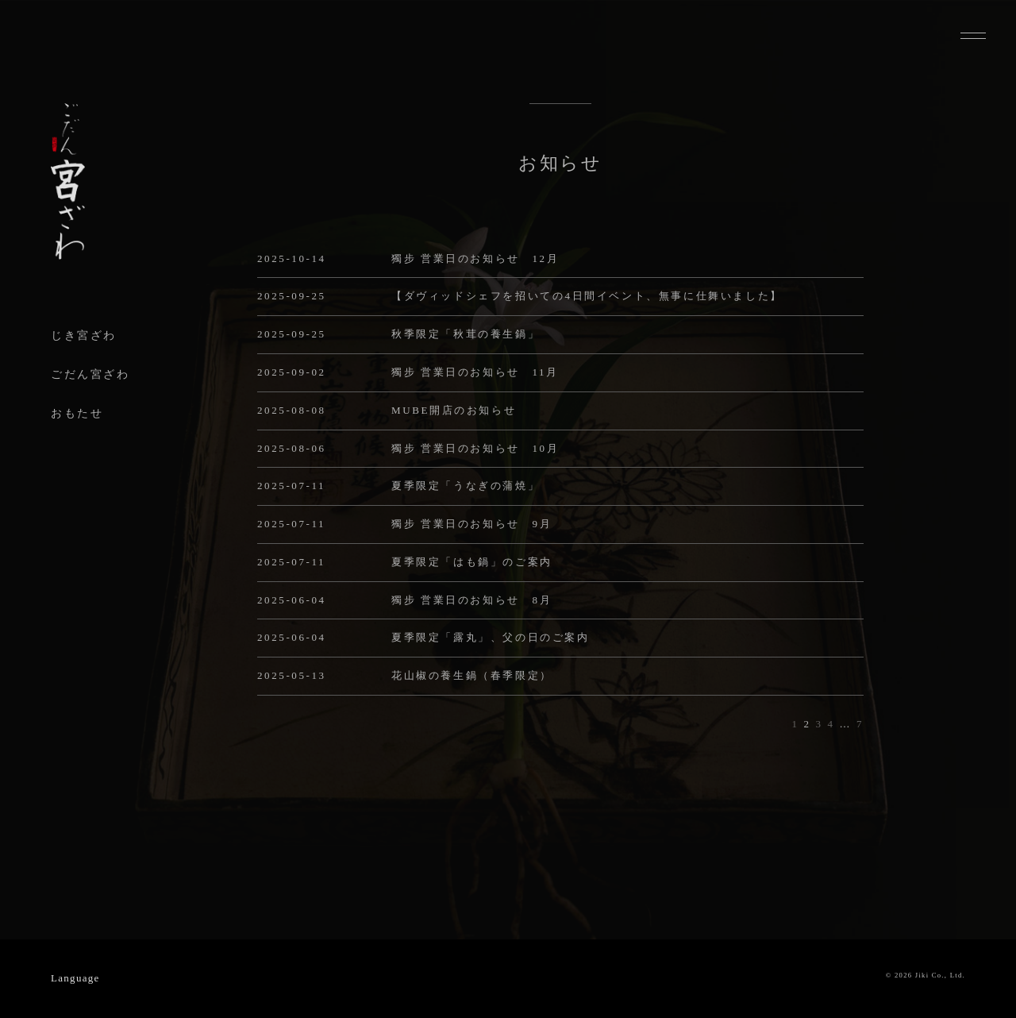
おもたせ (77, 413)
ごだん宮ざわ (90, 374)
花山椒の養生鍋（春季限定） (471, 675)
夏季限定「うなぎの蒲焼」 (465, 486)
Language (75, 978)
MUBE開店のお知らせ (453, 410)
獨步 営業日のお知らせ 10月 (475, 448)
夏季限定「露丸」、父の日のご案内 (490, 637)
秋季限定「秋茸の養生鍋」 (465, 334)
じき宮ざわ (84, 335)
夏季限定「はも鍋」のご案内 (471, 562)
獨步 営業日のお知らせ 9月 (471, 524)
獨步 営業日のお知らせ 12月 (475, 258)
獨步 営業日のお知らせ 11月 (475, 372)
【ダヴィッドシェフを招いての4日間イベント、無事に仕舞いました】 (587, 296)
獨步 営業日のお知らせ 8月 (471, 600)
